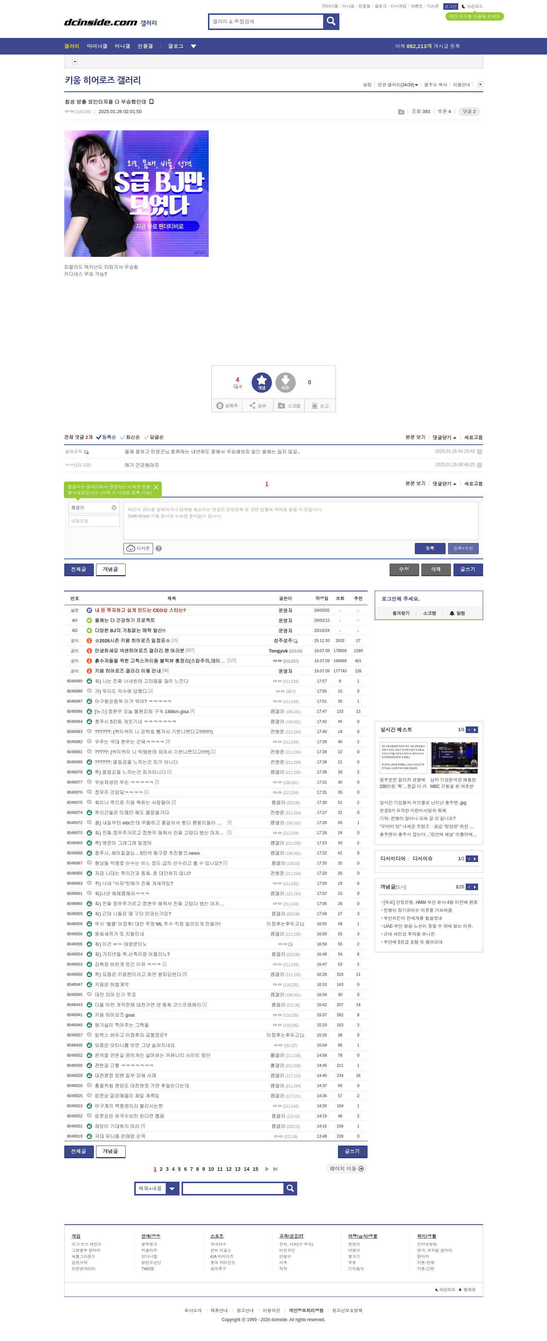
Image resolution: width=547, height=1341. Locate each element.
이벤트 (417, 6)
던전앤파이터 (84, 1269)
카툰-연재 (426, 1262)
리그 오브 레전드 (87, 1244)
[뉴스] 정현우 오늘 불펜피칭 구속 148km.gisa (138, 711)
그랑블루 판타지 (86, 1250)
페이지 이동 (347, 1169)
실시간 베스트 (396, 730)
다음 (267, 1169)
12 (229, 1169)
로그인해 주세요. (401, 599)
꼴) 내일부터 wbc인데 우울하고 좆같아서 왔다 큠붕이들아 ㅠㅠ (156, 822)
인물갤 (364, 6)
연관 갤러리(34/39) (398, 84)
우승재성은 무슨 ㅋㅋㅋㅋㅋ (120, 782)
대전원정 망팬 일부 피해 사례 (121, 1075)
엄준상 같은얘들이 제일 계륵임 (123, 1096)
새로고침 (473, 437)
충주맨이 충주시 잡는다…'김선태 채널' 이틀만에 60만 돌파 (429, 834)
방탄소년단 (151, 1262)
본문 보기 (415, 437)
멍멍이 (354, 1244)
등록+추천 (463, 548)
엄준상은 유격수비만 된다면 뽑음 (125, 1116)
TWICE (148, 1269)
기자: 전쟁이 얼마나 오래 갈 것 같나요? (418, 818)
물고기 (354, 1256)
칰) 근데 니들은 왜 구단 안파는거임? (129, 914)
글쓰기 (468, 569)
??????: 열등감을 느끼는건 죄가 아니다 (132, 762)
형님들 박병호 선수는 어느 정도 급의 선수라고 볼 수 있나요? (154, 863)
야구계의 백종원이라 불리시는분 (125, 1106)
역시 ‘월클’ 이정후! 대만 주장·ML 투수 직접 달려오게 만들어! (154, 924)
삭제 (479, 451)
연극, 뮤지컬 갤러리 (434, 1250)
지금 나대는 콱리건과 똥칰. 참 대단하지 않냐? (139, 873)
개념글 (110, 569)
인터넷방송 (427, 1244)
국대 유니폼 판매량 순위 (116, 1136)
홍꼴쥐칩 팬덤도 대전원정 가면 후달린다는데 (138, 1085)
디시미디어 (393, 859)
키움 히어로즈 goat (111, 1015)
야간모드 (472, 6)
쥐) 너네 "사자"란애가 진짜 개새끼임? (130, 883)
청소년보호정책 (347, 1310)
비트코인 (287, 1250)
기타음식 (356, 1269)
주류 (352, 1262)
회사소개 (193, 1310)
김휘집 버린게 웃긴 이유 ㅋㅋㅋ (124, 964)
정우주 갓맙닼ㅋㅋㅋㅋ (115, 792)
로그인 (451, 6)
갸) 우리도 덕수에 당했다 (117, 691)
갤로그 (381, 6)
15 (256, 1169)
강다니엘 (149, 1256)
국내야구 (218, 1244)
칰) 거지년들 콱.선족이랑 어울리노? (128, 954)
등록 (430, 548)
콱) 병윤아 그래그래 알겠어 (119, 843)
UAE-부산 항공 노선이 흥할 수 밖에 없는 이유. (428, 926)
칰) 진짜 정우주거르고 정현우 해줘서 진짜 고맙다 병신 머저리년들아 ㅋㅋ (156, 833)
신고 (320, 405)
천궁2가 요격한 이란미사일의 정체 (413, 810)
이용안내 (461, 84)
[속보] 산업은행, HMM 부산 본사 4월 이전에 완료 (431, 902)
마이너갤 (330, 6)
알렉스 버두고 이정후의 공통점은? (127, 1035)
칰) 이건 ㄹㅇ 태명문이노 (117, 944)
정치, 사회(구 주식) (296, 1244)
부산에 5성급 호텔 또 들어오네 (413, 942)
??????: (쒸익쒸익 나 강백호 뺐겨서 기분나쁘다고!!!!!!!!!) (150, 731)
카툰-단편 (426, 1269)
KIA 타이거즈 (222, 1256)
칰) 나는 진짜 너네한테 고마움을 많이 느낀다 (137, 681)
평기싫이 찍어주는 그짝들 (118, 1025)
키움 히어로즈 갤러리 (103, 80)
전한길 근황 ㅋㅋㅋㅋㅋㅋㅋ (120, 1065)
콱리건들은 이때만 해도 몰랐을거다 (128, 812)
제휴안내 (219, 1310)
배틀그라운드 (84, 1256)
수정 (404, 569)
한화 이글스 (220, 1250)
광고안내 (245, 1310)
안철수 (285, 1256)
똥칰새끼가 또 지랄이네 (115, 934)
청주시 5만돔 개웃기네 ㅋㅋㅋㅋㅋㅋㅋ (131, 721)
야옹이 (354, 1250)
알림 (457, 613)
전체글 (78, 569)
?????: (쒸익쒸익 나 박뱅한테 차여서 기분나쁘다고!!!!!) (148, 752)
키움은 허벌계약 (108, 984)
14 (246, 1169)
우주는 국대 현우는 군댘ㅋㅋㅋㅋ (125, 742)
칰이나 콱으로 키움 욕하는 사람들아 (128, 802)
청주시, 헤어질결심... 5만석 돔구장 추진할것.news (143, 853)
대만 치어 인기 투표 (111, 994)
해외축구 (218, 1269)
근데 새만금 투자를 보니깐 (409, 934)
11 (220, 1169)
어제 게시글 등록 (427, 46)
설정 (367, 84)
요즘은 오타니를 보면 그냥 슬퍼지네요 (131, 1045)
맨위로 (467, 1290)
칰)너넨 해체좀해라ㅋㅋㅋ (118, 893)
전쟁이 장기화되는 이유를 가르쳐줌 (418, 910)
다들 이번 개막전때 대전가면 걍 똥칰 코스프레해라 (144, 1005)
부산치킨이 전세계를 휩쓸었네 (413, 918)
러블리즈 (149, 1250)
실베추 (227, 406)
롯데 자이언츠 (222, 1262)
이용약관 (271, 1310)
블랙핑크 (149, 1244)
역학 (283, 1269)
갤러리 (72, 46)
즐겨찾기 (401, 613)
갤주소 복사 (435, 84)
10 (211, 1169)
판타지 (423, 1256)
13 (238, 1169)
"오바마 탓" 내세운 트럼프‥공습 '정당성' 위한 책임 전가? (429, 826)
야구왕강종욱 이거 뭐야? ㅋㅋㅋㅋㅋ (129, 701)
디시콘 (433, 6)
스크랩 (401, 112)
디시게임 (399, 6)
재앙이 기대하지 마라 (113, 1126)
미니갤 (348, 6)
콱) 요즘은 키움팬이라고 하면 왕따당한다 (134, 974)
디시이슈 (423, 859)
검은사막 (80, 1262)
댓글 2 (469, 111)
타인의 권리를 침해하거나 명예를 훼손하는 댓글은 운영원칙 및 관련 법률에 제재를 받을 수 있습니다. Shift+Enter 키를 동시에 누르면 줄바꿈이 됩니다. (225, 513)
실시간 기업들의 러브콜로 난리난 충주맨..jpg (423, 802)
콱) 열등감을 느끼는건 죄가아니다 (126, 772)
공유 (257, 405)
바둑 (283, 1262)
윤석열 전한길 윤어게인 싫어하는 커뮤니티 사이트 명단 (148, 1055)
